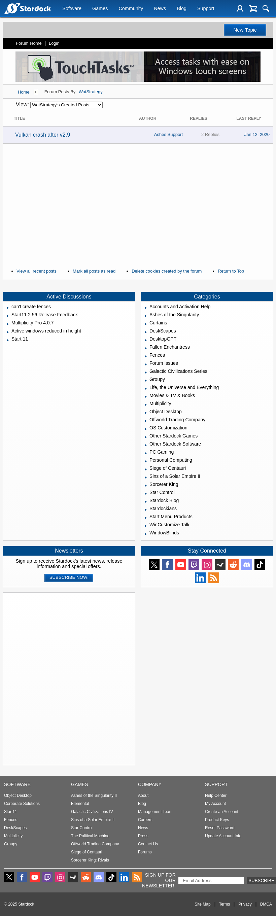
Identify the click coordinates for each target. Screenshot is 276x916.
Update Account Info (223, 836)
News (160, 9)
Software (71, 9)
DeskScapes (15, 827)
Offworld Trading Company (95, 844)
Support (205, 9)
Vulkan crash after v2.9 (42, 135)
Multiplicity (13, 836)
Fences (10, 819)
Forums (145, 852)
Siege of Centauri (86, 852)
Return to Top (231, 271)
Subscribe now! (69, 577)
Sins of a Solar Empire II (92, 819)
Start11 (10, 811)
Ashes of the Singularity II (94, 795)
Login (54, 43)
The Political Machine (90, 836)
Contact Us (148, 844)
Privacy (244, 904)
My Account (215, 803)
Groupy (10, 844)
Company (150, 784)
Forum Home (29, 43)
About (143, 795)
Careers (145, 819)
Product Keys (217, 819)
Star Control (82, 827)
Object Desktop (18, 795)
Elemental (80, 803)
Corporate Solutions (22, 803)
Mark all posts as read (94, 271)
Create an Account (221, 811)
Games (100, 9)
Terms (224, 904)
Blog (181, 9)
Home (24, 92)
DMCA (266, 904)
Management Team (155, 811)
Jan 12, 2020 (257, 134)
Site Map (202, 904)
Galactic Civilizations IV (92, 811)
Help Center (216, 795)
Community (130, 9)
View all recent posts (36, 271)
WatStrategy (91, 91)
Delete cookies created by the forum (167, 271)
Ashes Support (168, 134)
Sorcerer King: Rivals (90, 860)
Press (143, 836)
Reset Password (219, 827)
